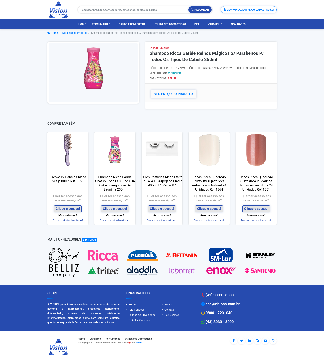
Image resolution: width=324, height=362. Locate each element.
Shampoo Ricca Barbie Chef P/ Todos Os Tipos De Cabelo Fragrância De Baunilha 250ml (115, 183)
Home (82, 24)
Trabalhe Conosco (139, 320)
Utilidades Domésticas (170, 24)
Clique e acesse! (68, 209)
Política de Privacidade (142, 314)
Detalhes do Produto (74, 32)
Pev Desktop (171, 314)
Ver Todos (89, 239)
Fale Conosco (136, 309)
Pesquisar (200, 9)
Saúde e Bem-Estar (132, 24)
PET (197, 24)
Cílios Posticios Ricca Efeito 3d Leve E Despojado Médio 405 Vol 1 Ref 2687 (162, 181)
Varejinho (215, 24)
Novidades (238, 24)
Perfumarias (101, 24)
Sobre (168, 304)
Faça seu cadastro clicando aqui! (68, 220)
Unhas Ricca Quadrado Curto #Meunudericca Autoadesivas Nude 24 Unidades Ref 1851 (256, 183)
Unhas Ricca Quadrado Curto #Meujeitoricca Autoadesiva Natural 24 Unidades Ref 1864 (209, 183)
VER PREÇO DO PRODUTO (173, 94)
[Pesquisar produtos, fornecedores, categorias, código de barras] (133, 9)
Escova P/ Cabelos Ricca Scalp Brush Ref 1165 (68, 179)
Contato (169, 309)
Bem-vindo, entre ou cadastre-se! (248, 9)
